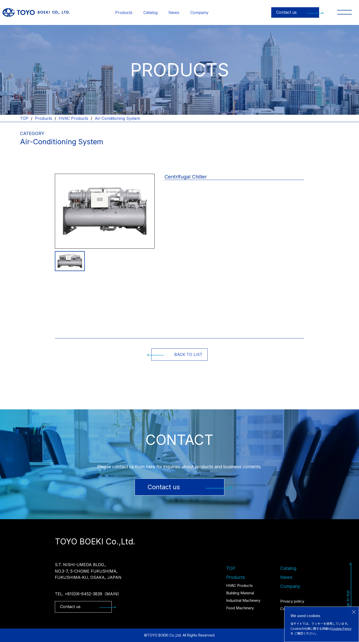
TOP (24, 118)
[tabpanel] (105, 211)
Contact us (297, 12)
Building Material (240, 593)
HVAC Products (73, 118)
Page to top (349, 587)
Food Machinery (240, 608)
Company (199, 12)
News (174, 12)
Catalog (150, 12)
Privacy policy (292, 601)
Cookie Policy (341, 629)
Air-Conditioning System (117, 118)
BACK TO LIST (177, 354)
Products (123, 12)
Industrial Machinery (243, 600)
